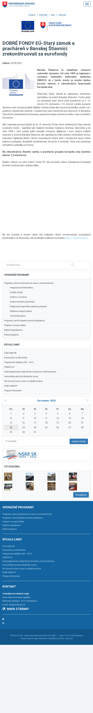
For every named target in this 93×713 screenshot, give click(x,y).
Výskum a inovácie (18, 297)
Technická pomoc (18, 316)
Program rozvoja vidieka (15, 325)
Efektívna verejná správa (21, 311)
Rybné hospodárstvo (13, 330)
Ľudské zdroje (16, 292)
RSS (53, 15)
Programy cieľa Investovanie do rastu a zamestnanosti (29, 283)
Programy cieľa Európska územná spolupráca (24, 320)
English (62, 15)
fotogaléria (81, 495)
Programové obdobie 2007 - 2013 (18, 362)
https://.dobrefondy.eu (76, 238)
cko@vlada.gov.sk (17, 605)
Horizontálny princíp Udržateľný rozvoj (21, 376)
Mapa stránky (15, 609)
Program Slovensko (13, 390)
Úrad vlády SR (10, 353)
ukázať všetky (79, 441)
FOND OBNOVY (11, 386)
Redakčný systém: (57, 638)
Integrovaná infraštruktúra (21, 288)
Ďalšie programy (11, 335)
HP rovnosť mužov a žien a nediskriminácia (23, 381)
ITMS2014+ (9, 367)
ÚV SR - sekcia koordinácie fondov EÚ (34, 635)
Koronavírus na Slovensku (15, 357)
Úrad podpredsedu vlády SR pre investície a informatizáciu (30, 372)
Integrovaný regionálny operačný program (28, 306)
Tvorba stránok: (27, 638)
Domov (32, 15)
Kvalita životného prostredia (22, 302)
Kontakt (43, 15)
